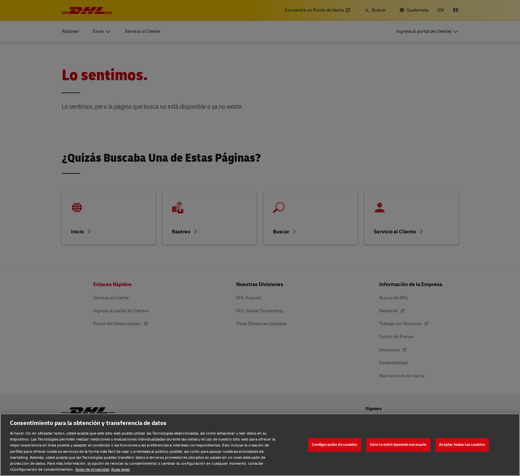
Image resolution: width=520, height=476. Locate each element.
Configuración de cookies (335, 444)
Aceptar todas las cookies (462, 444)
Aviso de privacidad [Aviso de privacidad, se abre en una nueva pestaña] (92, 469)
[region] (260, 444)
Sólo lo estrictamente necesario (398, 444)
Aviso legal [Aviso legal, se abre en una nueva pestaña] (120, 469)
